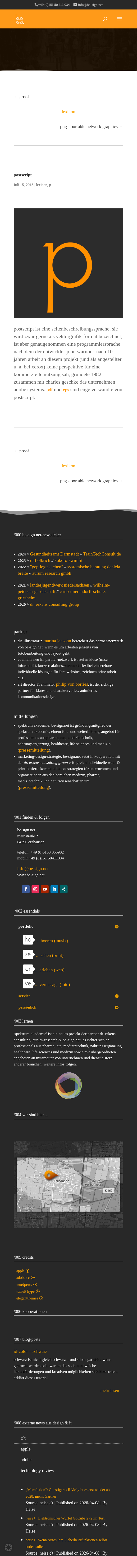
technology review (37, 1470)
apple (20, 1271)
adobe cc (23, 1278)
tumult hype (25, 1291)
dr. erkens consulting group (54, 604)
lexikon (68, 111)
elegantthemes (27, 1298)
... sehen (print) (43, 955)
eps (66, 389)
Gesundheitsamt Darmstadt (54, 553)
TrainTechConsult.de (102, 553)
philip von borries (72, 684)
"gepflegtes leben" (46, 566)
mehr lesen (109, 1394)
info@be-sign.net (33, 868)
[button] (8, 1547)
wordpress (24, 1284)
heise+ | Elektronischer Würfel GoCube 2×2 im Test (65, 1518)
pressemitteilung (34, 750)
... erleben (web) (43, 969)
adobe (26, 1459)
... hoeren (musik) (45, 940)
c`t (23, 1438)
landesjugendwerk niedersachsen (59, 585)
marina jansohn (57, 640)
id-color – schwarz (30, 1354)
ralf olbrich (40, 560)
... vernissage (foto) (46, 984)
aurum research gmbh (51, 573)
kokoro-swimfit (68, 560)
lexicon (41, 185)
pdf (50, 389)
